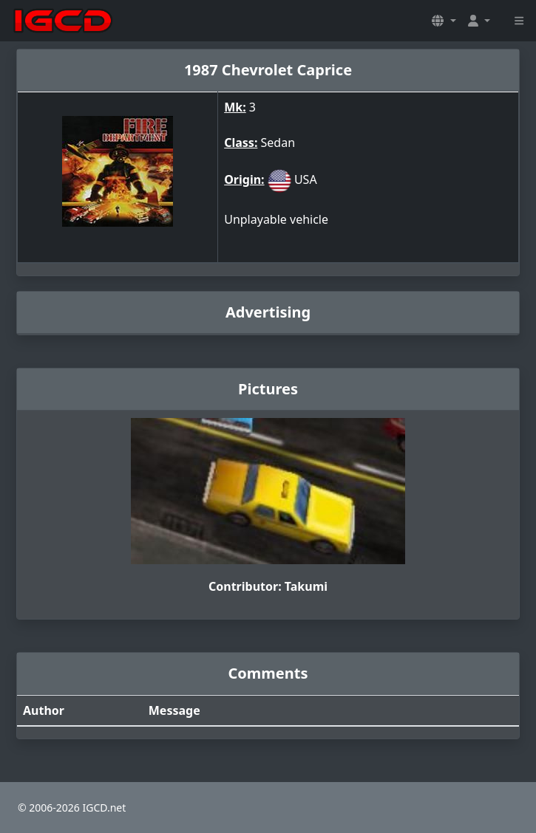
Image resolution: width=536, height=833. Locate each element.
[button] (443, 20)
